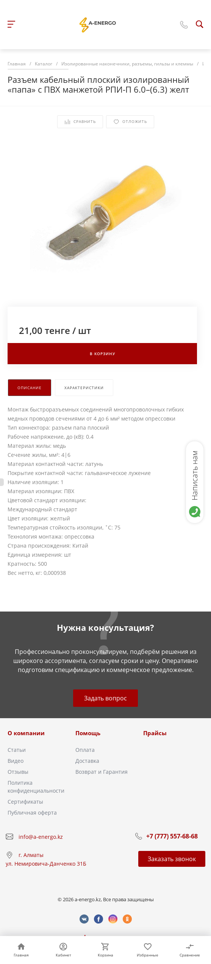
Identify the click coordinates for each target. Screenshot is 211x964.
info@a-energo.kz (41, 836)
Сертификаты (25, 801)
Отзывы (18, 771)
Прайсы (155, 733)
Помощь (87, 733)
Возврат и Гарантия (101, 771)
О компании (26, 733)
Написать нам (194, 475)
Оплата (85, 749)
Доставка (87, 760)
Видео (15, 760)
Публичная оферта (32, 812)
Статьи (17, 749)
